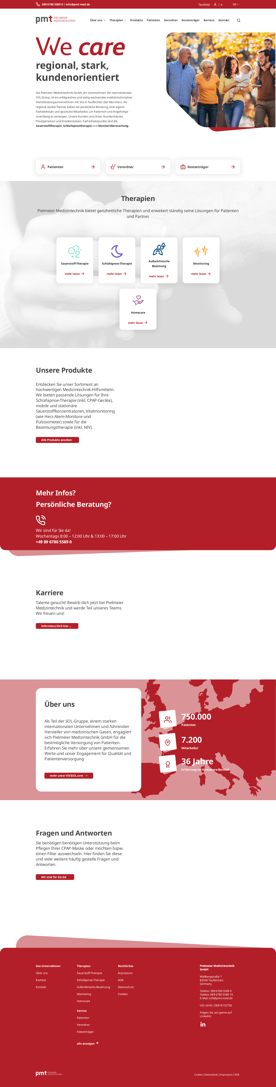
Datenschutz (211, 1074)
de (236, 4)
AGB (236, 1074)
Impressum (226, 1074)
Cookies (198, 1074)
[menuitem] (75, 273)
